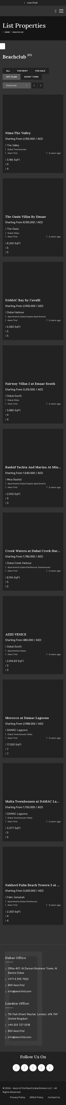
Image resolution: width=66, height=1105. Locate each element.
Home (7, 32)
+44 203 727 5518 (19, 1024)
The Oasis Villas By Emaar (25, 217)
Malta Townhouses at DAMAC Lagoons (35, 801)
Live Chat (30, 2)
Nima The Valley (18, 133)
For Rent (22, 71)
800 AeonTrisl (16, 985)
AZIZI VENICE (15, 634)
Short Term (31, 77)
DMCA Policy (36, 1097)
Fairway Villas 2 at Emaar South (30, 384)
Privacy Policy (17, 1097)
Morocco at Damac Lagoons (27, 718)
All (8, 71)
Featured (11, 85)
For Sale (40, 71)
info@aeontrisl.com (19, 991)
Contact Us (54, 1097)
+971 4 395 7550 (18, 979)
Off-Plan (11, 77)
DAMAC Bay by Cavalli (22, 300)
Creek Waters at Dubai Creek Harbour (35, 551)
